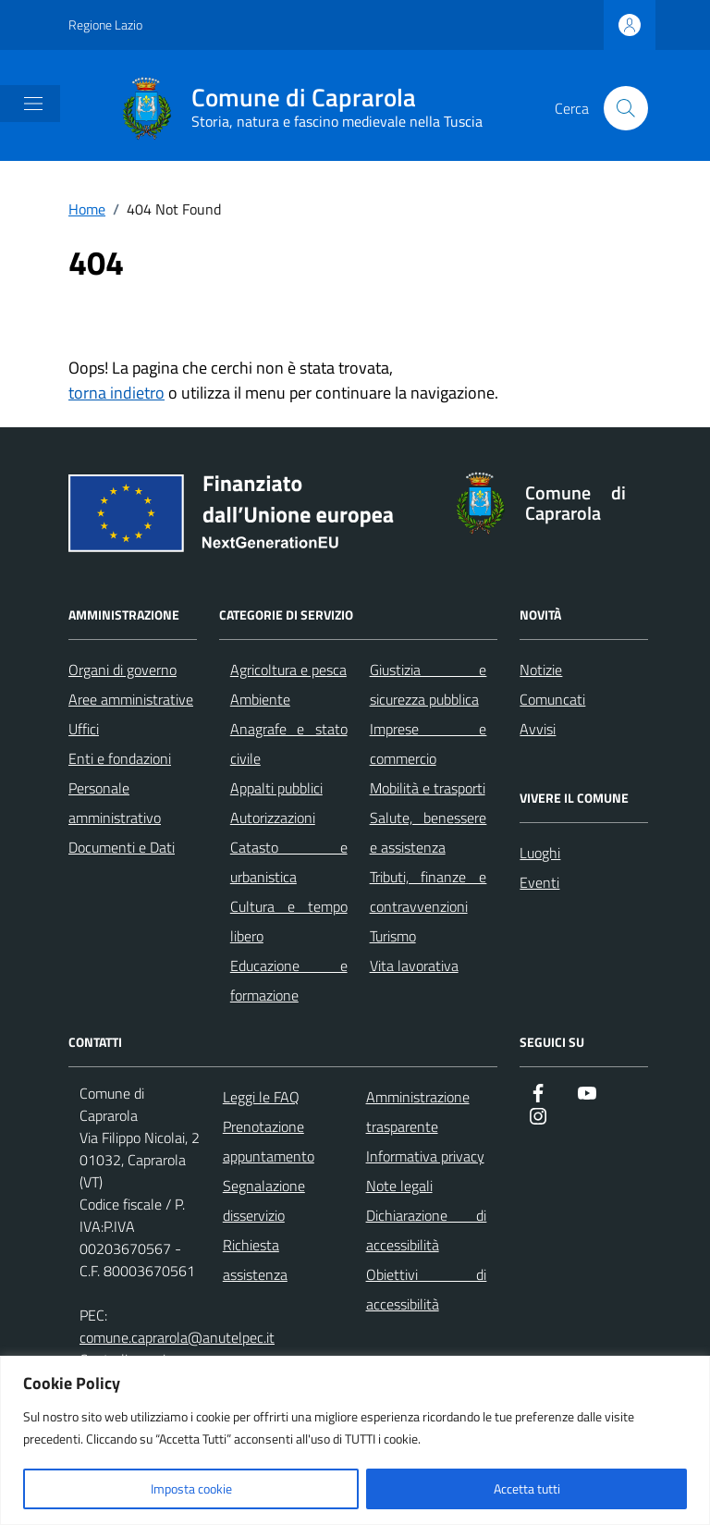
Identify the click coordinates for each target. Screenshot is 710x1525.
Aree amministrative (130, 699)
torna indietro (116, 392)
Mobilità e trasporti (427, 788)
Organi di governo (122, 669)
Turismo (393, 936)
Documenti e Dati (121, 847)
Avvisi (538, 729)
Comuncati (552, 699)
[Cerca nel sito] (626, 108)
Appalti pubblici (276, 788)
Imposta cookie (191, 1488)
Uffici (83, 729)
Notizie (541, 669)
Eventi (539, 882)
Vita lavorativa (414, 965)
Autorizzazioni (272, 817)
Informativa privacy (425, 1156)
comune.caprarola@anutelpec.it (177, 1337)
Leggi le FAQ (261, 1097)
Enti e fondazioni (119, 758)
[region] (355, 1440)
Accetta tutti (527, 1488)
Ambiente (260, 699)
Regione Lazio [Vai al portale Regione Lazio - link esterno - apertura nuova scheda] (105, 24)
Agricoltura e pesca (288, 669)
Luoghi (540, 853)
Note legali (399, 1185)
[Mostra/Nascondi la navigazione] (33, 103)
